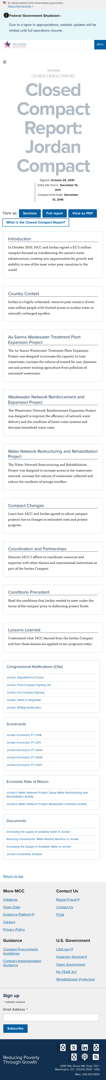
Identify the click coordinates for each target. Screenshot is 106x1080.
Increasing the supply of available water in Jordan (38, 832)
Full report (54, 213)
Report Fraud (66, 899)
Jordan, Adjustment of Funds (25, 677)
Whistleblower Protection (75, 979)
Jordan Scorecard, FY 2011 (24, 742)
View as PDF (82, 213)
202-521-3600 (91, 1074)
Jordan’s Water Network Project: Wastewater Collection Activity (47, 804)
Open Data (11, 907)
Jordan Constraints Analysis (24, 854)
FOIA (60, 914)
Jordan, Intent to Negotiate (24, 700)
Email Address (15, 1009)
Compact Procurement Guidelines (20, 951)
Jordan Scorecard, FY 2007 (24, 765)
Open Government (70, 964)
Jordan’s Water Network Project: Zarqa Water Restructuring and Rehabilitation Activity (47, 794)
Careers (9, 922)
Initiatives (10, 899)
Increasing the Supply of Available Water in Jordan (39, 846)
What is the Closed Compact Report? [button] (35, 222)
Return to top (13, 876)
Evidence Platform (17, 914)
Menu (100, 44)
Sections (30, 213)
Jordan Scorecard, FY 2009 (24, 750)
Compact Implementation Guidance (22, 963)
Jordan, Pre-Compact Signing (25, 692)
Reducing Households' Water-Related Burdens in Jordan (43, 839)
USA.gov (63, 949)
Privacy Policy (14, 929)
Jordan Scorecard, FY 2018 (24, 735)
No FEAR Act (66, 971)
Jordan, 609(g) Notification (24, 707)
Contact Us (64, 907)
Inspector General (70, 956)
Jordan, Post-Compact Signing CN (29, 685)
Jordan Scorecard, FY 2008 (24, 757)
